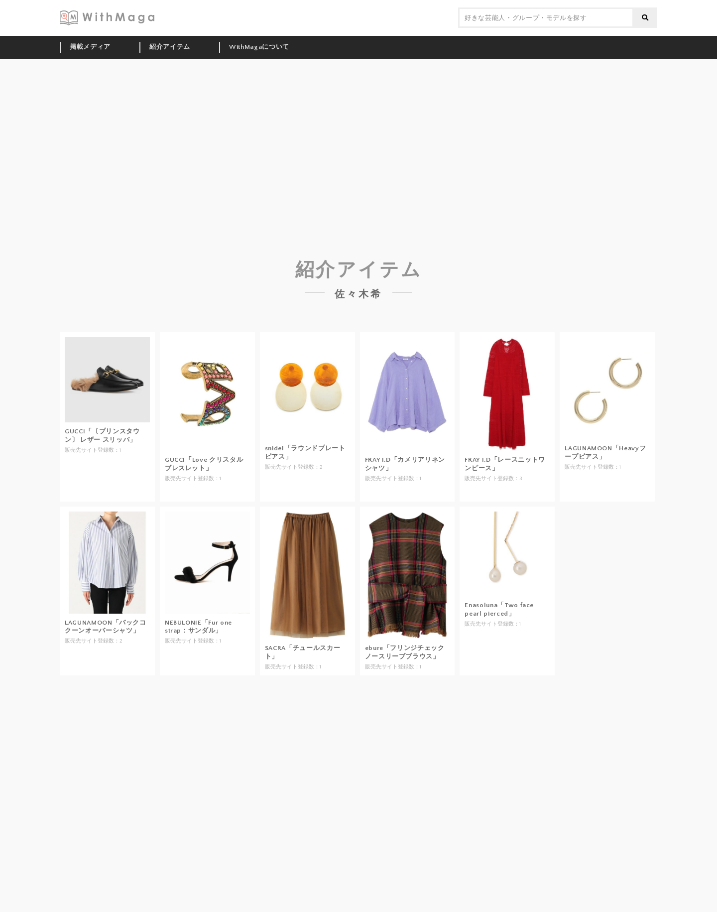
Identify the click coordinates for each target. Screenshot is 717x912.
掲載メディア (90, 46)
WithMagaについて (259, 46)
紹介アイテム (169, 46)
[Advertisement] (358, 133)
